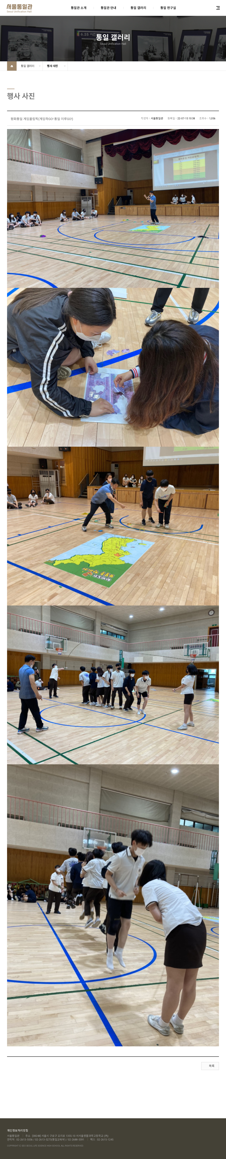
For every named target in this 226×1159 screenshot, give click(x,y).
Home (12, 66)
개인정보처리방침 (17, 1130)
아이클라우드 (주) (19, 8)
